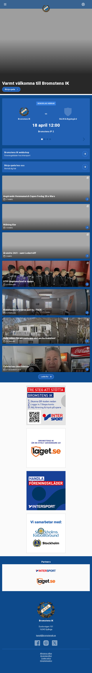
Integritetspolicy (46, 661)
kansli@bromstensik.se (46, 635)
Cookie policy (46, 658)
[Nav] (5, 4)
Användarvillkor (46, 656)
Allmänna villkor (46, 654)
